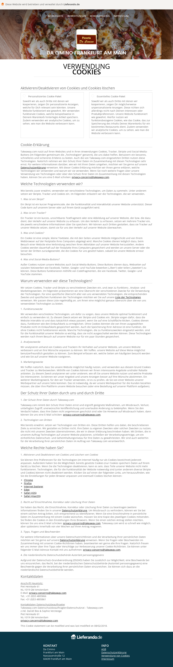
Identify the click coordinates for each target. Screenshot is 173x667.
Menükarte (55, 16)
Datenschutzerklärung (33, 167)
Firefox (28, 483)
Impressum (121, 16)
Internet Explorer (33, 486)
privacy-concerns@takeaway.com (90, 177)
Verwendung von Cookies (115, 655)
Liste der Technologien (128, 297)
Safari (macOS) (32, 496)
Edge (27, 489)
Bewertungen (76, 16)
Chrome (28, 480)
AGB (103, 649)
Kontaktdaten (100, 16)
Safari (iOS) (30, 492)
